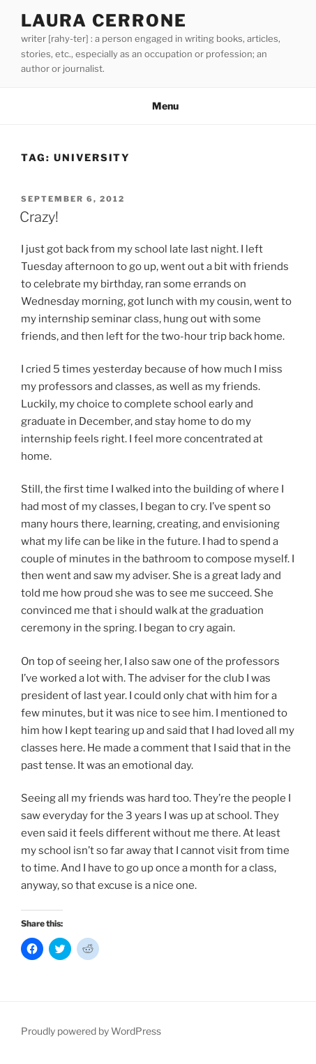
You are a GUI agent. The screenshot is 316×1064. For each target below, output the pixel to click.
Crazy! (39, 217)
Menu (158, 106)
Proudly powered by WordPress (91, 1031)
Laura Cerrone (104, 20)
